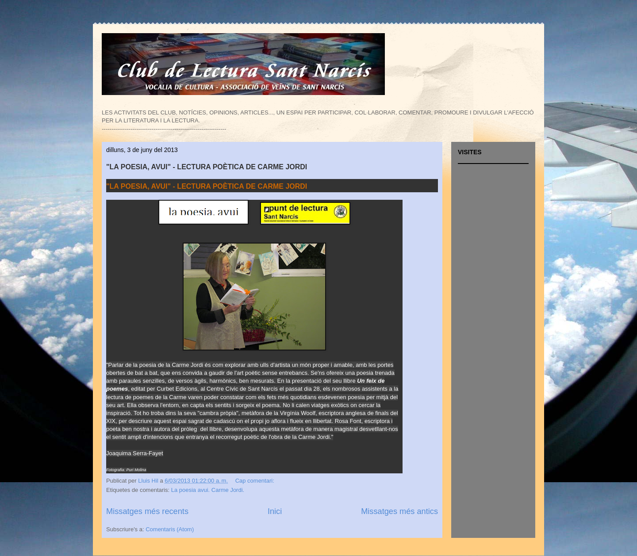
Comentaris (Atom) (170, 529)
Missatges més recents (147, 511)
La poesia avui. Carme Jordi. (207, 490)
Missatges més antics (399, 511)
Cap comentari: (255, 480)
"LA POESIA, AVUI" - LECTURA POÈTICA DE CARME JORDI (206, 167)
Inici (275, 511)
